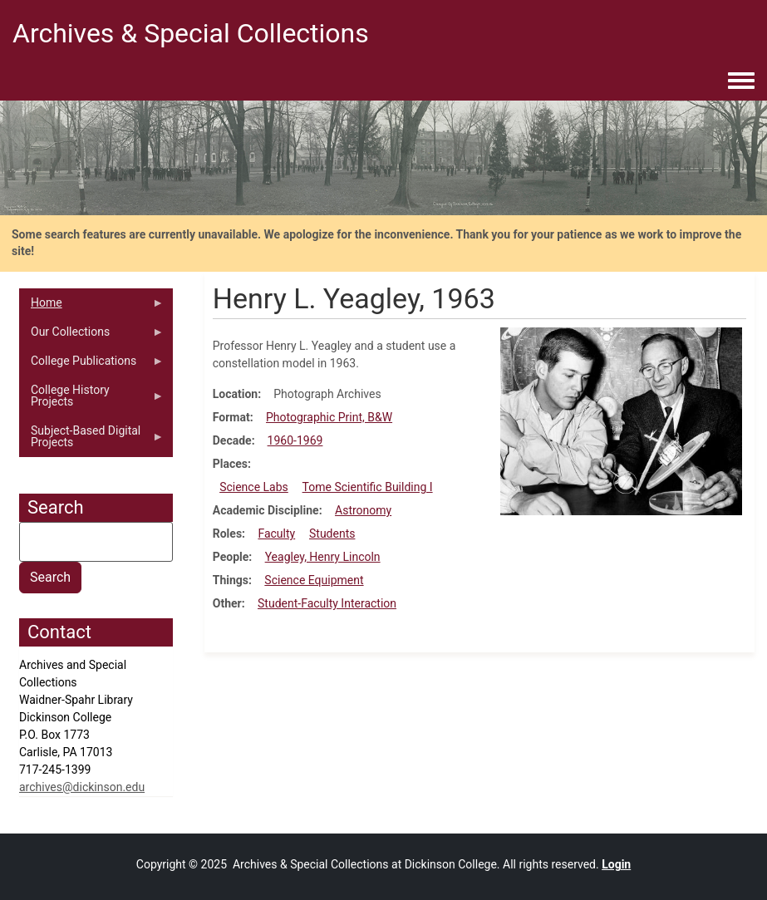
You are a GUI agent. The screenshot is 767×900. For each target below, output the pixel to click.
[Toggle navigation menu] (741, 81)
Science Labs (253, 487)
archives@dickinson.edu (82, 787)
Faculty (276, 533)
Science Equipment (313, 580)
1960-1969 (295, 440)
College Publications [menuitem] (91, 365)
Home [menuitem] (91, 306)
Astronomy (363, 510)
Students (332, 533)
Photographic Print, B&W (329, 417)
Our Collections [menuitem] (91, 336)
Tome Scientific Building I (367, 487)
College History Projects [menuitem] (91, 399)
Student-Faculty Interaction (327, 603)
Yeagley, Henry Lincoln (323, 556)
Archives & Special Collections (190, 33)
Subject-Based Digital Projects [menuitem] (91, 440)
